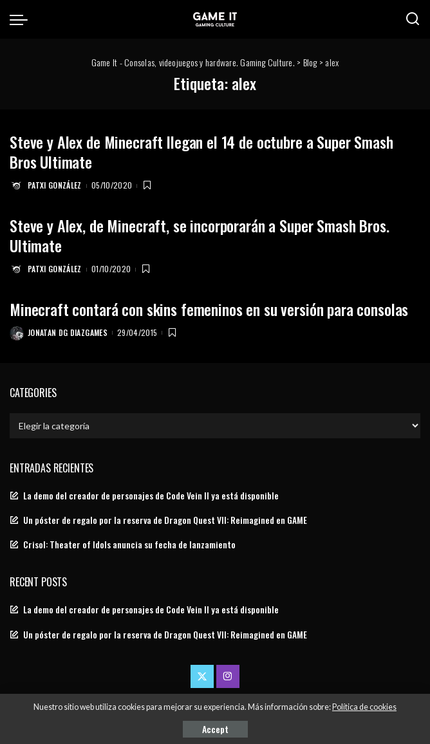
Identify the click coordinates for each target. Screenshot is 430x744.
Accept (215, 729)
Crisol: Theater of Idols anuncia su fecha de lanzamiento (129, 544)
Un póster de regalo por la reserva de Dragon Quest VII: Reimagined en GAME (165, 520)
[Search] (412, 19)
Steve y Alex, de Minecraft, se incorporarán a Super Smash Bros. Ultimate (199, 235)
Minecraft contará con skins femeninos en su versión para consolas (209, 309)
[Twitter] (202, 676)
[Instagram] (227, 676)
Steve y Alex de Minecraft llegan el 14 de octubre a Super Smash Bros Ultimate (201, 151)
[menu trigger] (22, 19)
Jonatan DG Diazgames (68, 332)
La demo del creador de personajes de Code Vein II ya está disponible (151, 495)
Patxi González (55, 185)
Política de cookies (364, 707)
